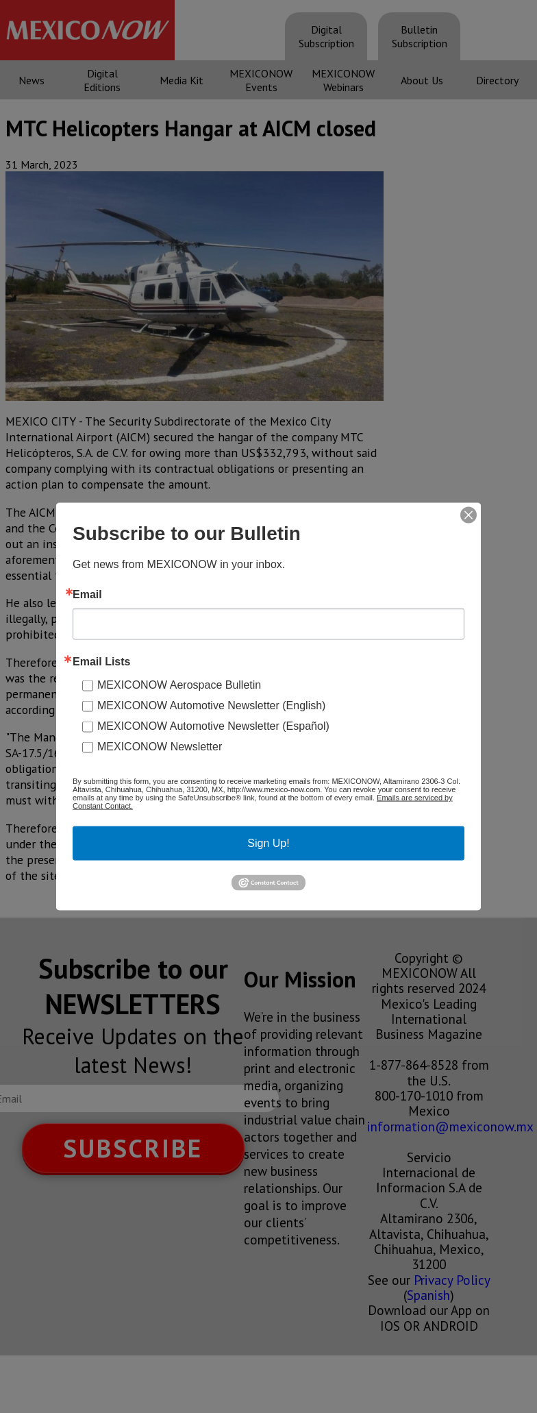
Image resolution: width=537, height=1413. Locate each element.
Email (87, 594)
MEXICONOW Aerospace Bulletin (179, 685)
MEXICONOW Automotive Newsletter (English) (211, 705)
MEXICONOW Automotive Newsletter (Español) (213, 726)
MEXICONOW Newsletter (159, 746)
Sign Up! (268, 843)
